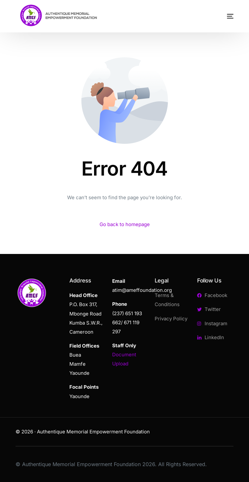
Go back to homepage (125, 224)
